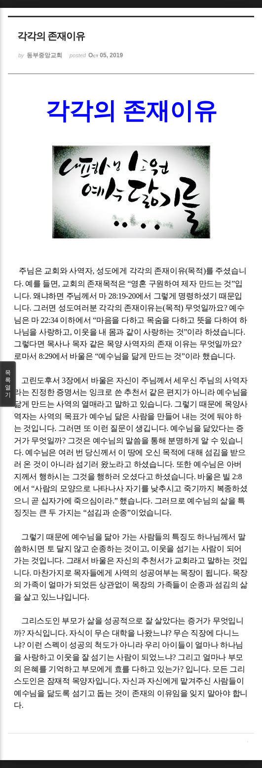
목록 (8, 384)
